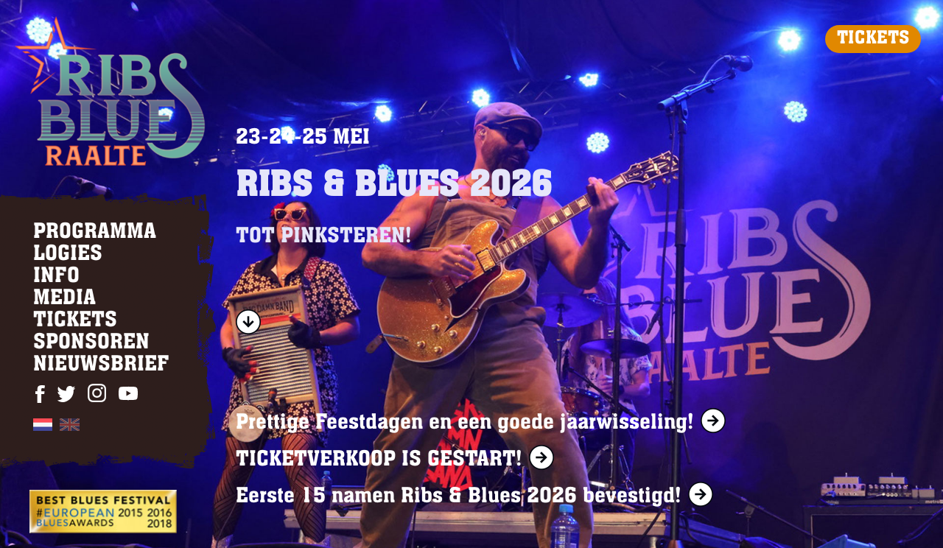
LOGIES (67, 255)
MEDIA (64, 299)
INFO (56, 277)
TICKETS (873, 39)
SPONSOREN (91, 343)
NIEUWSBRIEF (101, 365)
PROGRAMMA (94, 232)
